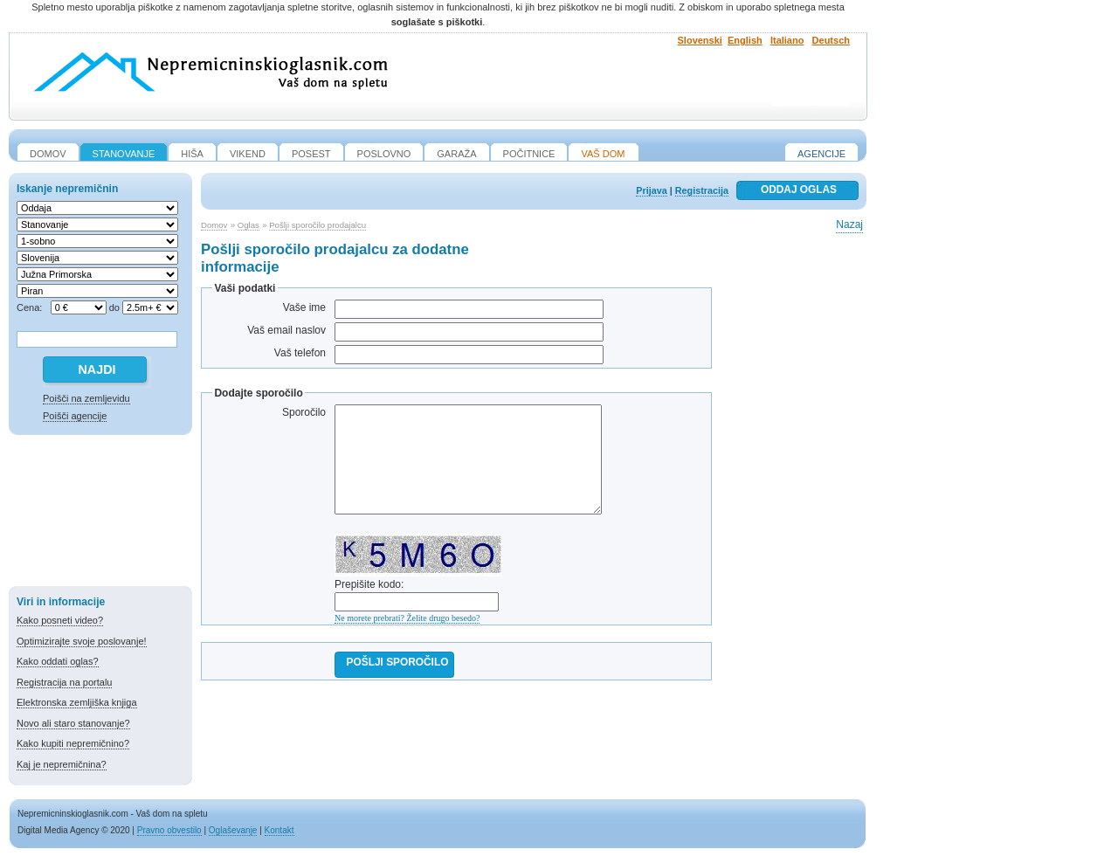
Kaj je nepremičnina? (62, 764)
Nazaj (849, 224)
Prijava (651, 190)
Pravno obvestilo (169, 830)
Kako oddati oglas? (58, 661)
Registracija (701, 190)
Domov (214, 225)
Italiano (787, 40)
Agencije (821, 153)
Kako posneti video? (60, 620)
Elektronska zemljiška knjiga (77, 702)
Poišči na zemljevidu (86, 398)
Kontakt (279, 830)
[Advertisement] (100, 513)
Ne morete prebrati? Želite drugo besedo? (407, 618)
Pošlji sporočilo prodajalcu (317, 225)
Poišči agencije (75, 416)
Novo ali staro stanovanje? (73, 723)
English (745, 40)
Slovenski (700, 40)
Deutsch (831, 40)
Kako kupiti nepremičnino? (73, 743)
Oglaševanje (233, 830)
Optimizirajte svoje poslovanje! (82, 641)
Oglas (248, 225)
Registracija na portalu (64, 682)
